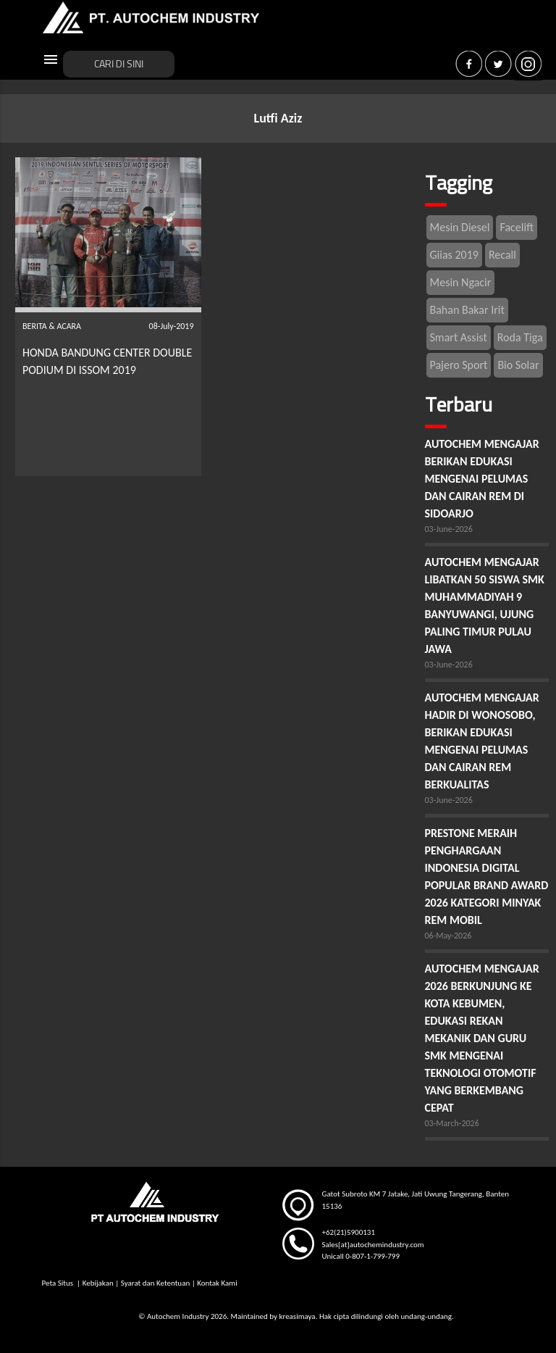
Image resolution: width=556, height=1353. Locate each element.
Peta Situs (58, 1283)
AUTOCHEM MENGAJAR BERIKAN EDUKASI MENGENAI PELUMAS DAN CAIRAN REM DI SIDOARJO (482, 478)
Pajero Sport (459, 365)
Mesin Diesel (460, 227)
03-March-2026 (452, 1123)
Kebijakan (98, 1283)
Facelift (517, 227)
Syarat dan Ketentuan (155, 1283)
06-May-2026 (448, 936)
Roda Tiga (520, 337)
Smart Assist (458, 337)
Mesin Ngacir (461, 282)
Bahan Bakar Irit (467, 310)
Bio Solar (518, 365)
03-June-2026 (449, 529)
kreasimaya (297, 1316)
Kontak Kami (217, 1283)
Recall (502, 255)
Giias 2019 (454, 255)
